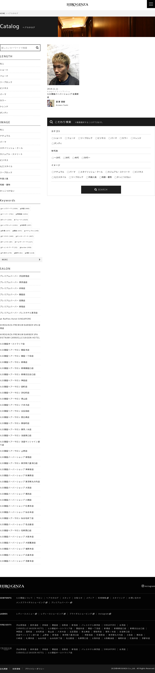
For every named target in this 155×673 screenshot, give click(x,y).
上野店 (46, 634)
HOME (2, 13)
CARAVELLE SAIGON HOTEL (30, 628)
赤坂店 (45, 625)
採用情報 (102, 597)
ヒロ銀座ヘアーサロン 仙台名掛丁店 (17, 518)
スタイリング (119, 597)
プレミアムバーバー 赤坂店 (12, 288)
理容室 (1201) (22, 214)
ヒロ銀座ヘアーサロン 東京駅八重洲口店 (20, 463)
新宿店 (75, 625)
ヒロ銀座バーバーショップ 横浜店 (16, 493)
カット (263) (7, 220)
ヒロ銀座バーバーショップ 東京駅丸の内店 (20, 481)
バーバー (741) (7, 214)
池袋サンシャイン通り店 (27, 634)
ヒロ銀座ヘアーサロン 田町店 (13, 386)
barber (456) (26, 247)
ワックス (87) (7, 242)
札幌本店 (30, 638)
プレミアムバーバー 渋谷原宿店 (14, 275)
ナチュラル (59, 171)
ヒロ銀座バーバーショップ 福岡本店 (17, 548)
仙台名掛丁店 (56, 638)
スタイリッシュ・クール (91, 171)
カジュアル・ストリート (119, 171)
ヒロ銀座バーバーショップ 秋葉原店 (17, 475)
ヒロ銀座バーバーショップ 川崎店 (16, 499)
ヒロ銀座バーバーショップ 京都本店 (17, 560)
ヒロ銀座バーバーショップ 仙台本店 (17, 512)
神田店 (19, 631)
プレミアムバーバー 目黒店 (12, 300)
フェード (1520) (21, 220)
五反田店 (74, 631)
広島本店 (134, 638)
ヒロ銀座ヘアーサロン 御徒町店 (14, 423)
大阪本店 (96, 638)
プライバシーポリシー (34, 668)
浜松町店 (40, 631)
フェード (71, 138)
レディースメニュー (25, 613)
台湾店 (122, 625)
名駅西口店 (83, 638)
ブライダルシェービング (81, 613)
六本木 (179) (7, 253)
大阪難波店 (109, 638)
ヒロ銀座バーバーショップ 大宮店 (16, 487)
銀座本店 (80, 628)
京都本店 (146, 638)
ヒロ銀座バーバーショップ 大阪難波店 (18, 542)
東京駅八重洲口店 (71, 634)
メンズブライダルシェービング (30, 602)
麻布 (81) (19, 253)
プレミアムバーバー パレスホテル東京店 (19, 312)
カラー (125, 138)
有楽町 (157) (26, 225)
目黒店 (65, 625)
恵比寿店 (86, 631)
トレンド (137, 138)
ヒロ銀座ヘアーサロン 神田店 (13, 380)
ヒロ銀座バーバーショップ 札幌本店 (17, 505)
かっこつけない (124, 177)
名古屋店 (70, 638)
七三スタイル (60, 177)
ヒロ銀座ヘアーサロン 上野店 (13, 450)
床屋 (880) (25, 208)
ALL (2, 63)
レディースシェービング (52, 613)
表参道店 (34, 625)
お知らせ (78, 597)
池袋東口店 (124, 631)
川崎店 (19, 638)
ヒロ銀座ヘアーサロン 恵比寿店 (14, 417)
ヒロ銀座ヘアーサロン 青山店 (13, 398)
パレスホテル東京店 (91, 625)
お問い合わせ (135, 597)
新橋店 (107, 628)
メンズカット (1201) (10, 225)
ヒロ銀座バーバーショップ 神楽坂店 (17, 469)
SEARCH (101, 189)
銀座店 (55, 625)
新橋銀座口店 (120, 628)
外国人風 (92, 177)
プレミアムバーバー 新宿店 (12, 306)
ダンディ (58, 143)
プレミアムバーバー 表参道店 (13, 282)
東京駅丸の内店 (115, 634)
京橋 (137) (6, 231)
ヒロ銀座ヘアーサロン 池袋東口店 (16, 435)
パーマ (114, 138)
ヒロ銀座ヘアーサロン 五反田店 (14, 410)
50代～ (87, 157)
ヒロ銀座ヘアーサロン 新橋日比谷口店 (18, 374)
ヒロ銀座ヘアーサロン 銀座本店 (14, 349)
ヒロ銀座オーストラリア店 (12, 343)
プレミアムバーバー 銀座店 (12, 294)
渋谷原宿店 (21, 625)
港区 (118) (30, 253)
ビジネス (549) (7, 236)
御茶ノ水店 (111, 631)
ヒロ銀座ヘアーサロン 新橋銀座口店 (17, 368)
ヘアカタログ (52, 597)
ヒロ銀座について (24, 597)
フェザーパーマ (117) (24, 242)
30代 (67, 157)
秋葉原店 (101, 634)
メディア (90, 597)
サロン (39, 597)
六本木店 (62, 631)
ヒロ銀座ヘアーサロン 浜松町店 (14, 392)
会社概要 (4, 668)
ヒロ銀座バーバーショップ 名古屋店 (17, 524)
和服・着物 (107, 177)
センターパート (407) (25, 236)
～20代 (57, 157)
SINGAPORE (110, 625)
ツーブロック (86, 138)
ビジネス (102, 138)
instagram (148, 586)
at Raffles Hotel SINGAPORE (15, 318)
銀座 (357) (18, 231)
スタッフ (66, 597)
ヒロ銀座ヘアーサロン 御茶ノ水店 (16, 429)
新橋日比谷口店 (137, 628)
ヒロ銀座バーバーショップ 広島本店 (17, 554)
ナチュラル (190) (32, 231)
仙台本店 (42, 638)
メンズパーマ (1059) (10, 208)
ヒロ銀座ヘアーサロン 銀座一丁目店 (17, 355)
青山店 (51, 631)
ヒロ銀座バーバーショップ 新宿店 (16, 457)
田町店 (29, 631)
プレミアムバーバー (60, 602)
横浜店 (140, 634)
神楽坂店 (89, 634)
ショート (58, 138)
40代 (77, 157)
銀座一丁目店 (94, 628)
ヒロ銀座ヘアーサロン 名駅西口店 (16, 530)
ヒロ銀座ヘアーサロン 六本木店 (14, 404)
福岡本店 (122, 638)
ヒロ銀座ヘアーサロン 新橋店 (13, 362)
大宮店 (130, 634)
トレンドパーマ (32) (9, 247)
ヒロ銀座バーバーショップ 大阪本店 (17, 536)
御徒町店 (98, 631)
